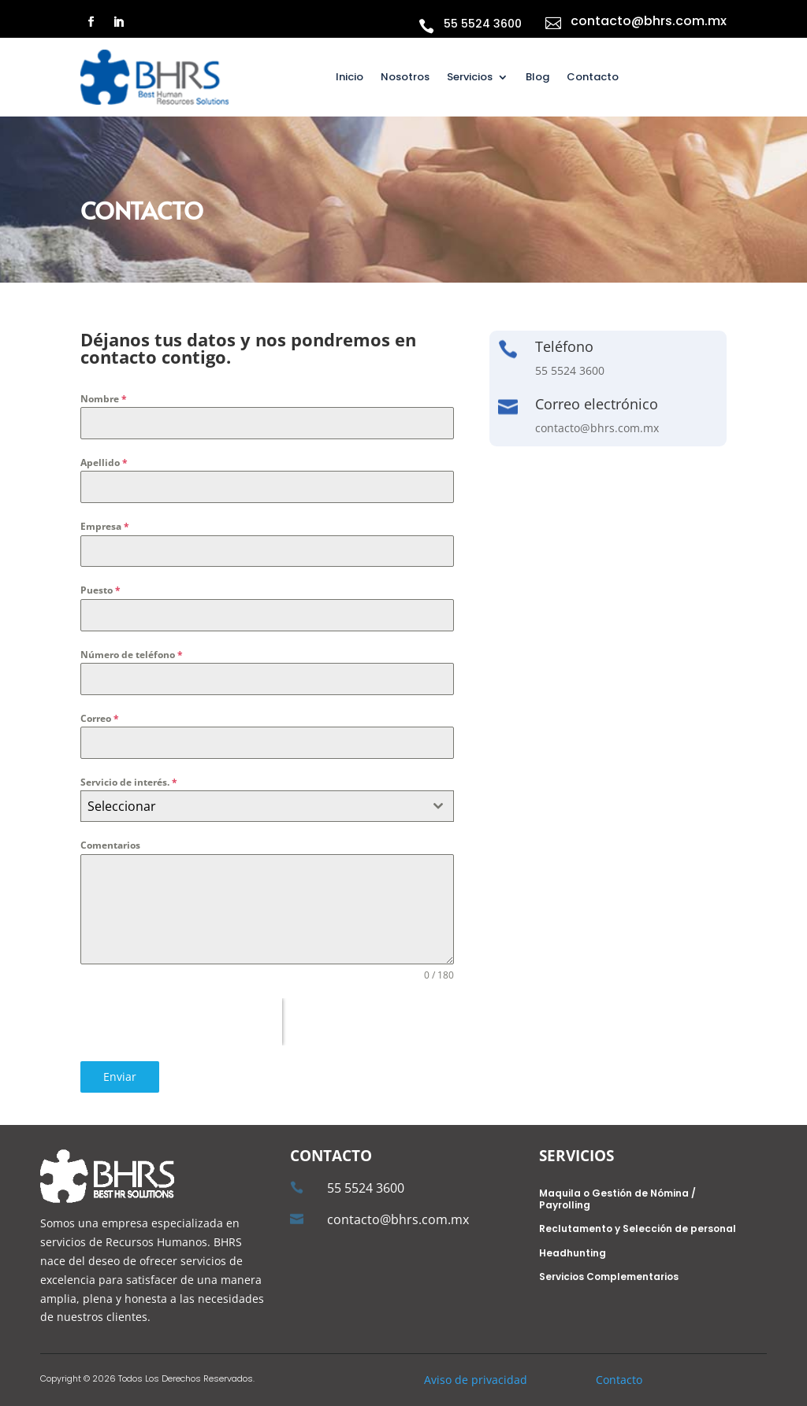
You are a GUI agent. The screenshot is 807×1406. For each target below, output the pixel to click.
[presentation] (181, 1021)
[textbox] (251, 806)
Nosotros (405, 78)
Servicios (470, 78)
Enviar (119, 1076)
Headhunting (572, 1254)
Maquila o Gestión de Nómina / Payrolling (617, 1199)
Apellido (104, 462)
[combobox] (266, 806)
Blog (537, 78)
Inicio (349, 78)
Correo (99, 718)
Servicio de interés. (128, 782)
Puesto (100, 590)
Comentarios (110, 845)
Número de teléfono (131, 654)
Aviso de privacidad (475, 1379)
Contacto (593, 78)
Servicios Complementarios (609, 1277)
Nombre (103, 398)
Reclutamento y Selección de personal (637, 1229)
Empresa (104, 526)
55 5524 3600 (483, 23)
